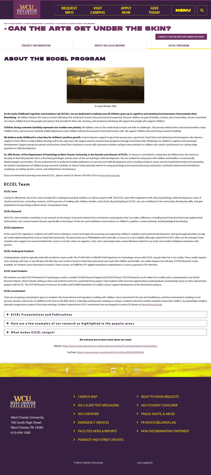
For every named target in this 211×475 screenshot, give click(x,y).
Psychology (50, 23)
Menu (183, 10)
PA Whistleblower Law (158, 422)
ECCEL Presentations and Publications (41, 314)
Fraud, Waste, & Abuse (158, 414)
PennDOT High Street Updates (101, 439)
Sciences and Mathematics (34, 23)
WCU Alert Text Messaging (98, 405)
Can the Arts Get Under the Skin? (69, 23)
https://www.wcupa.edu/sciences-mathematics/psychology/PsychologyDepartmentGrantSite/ (110, 345)
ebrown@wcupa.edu (109, 175)
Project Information (36, 45)
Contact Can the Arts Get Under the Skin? (181, 36)
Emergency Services (93, 422)
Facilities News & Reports (97, 431)
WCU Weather (88, 414)
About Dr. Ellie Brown (109, 45)
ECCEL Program (179, 45)
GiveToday (154, 10)
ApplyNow (126, 10)
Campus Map (87, 396)
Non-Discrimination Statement (165, 431)
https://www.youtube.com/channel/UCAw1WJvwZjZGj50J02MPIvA (110, 352)
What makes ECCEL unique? (33, 332)
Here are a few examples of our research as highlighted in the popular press (72, 323)
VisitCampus (97, 10)
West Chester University (13, 23)
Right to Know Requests (160, 396)
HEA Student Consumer (159, 405)
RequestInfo (69, 10)
